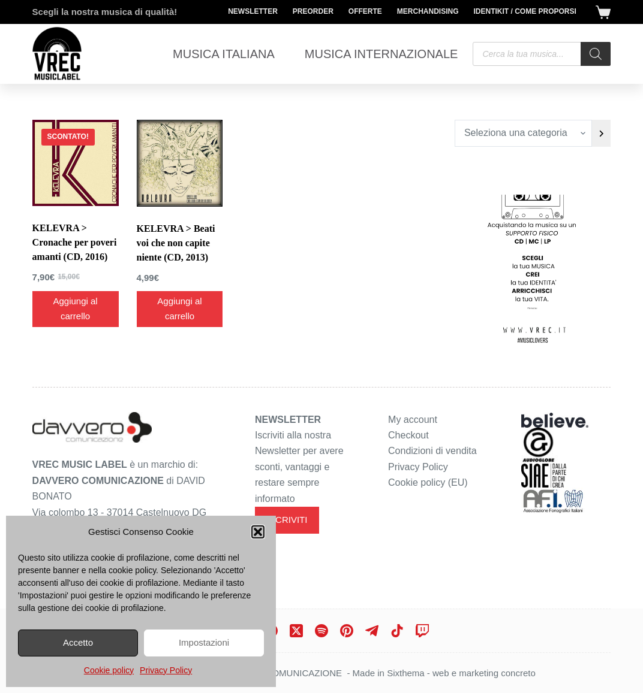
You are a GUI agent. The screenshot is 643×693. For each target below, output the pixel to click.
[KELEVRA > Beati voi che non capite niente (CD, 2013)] (180, 163)
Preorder (313, 11)
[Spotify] (321, 630)
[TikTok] (397, 630)
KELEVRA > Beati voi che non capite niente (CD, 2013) (176, 242)
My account (412, 419)
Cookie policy (109, 670)
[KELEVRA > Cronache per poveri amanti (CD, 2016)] (75, 163)
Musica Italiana (224, 53)
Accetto (78, 642)
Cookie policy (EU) (427, 482)
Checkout (408, 435)
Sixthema (406, 673)
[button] (258, 532)
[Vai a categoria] (601, 133)
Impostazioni (204, 642)
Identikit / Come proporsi (525, 11)
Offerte (365, 11)
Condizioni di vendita (432, 451)
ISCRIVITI (287, 520)
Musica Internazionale (381, 53)
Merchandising (428, 11)
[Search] (596, 54)
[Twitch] (422, 630)
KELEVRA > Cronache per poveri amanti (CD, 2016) (74, 242)
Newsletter (253, 11)
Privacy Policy (166, 670)
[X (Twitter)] (296, 630)
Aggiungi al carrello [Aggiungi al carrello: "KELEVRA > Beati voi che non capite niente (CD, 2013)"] (179, 308)
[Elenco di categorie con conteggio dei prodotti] (523, 133)
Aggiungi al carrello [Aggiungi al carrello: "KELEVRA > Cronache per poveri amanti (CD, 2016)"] (75, 308)
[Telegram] (371, 630)
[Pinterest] (346, 630)
